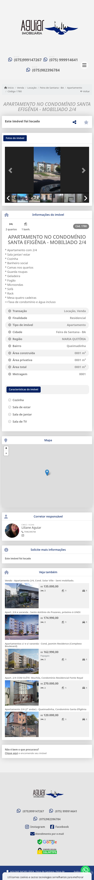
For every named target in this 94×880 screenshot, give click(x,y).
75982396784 (29, 531)
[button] (11, 170)
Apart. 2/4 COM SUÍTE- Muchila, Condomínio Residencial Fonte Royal (44, 677)
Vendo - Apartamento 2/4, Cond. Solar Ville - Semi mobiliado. (39, 580)
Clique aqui (11, 753)
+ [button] (6, 448)
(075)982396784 (46, 70)
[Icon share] (35, 826)
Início (9, 87)
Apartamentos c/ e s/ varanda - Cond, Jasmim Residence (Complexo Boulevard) (43, 645)
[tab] (15, 138)
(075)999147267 (28, 59)
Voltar (85, 91)
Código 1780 (15, 91)
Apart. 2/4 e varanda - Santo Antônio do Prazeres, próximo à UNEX (43, 612)
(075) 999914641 (63, 59)
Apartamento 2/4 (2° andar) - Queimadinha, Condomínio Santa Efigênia (45, 709)
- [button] (6, 453)
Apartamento (74, 87)
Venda (20, 87)
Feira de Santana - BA (52, 87)
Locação (32, 87)
